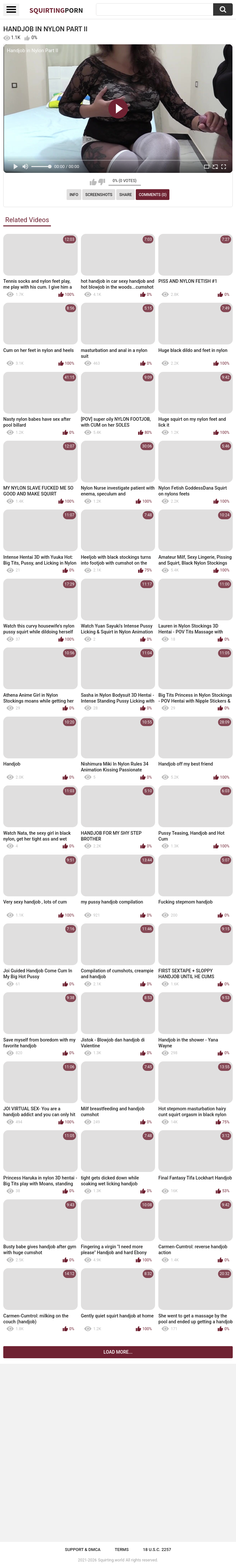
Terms (122, 1549)
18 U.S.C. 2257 (157, 1549)
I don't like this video (101, 182)
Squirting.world (111, 1560)
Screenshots (98, 194)
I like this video (93, 182)
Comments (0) (152, 194)
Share (125, 194)
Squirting (56, 10)
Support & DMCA (83, 1549)
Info (74, 194)
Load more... (118, 1352)
